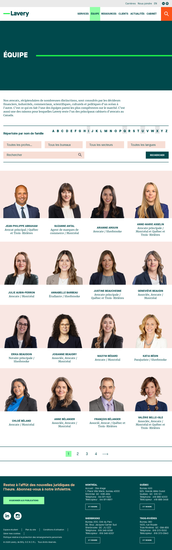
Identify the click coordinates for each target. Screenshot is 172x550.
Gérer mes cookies (11, 534)
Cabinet (152, 14)
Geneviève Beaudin (150, 291)
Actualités (137, 14)
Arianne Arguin (107, 228)
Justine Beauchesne (107, 291)
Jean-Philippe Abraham (21, 226)
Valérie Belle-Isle (150, 417)
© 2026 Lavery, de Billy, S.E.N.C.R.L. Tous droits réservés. (30, 542)
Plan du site (30, 530)
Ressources (108, 14)
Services (83, 14)
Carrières (130, 4)
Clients (123, 14)
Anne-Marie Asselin (150, 224)
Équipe (95, 14)
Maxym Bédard (107, 356)
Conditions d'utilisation (53, 530)
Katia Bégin (150, 356)
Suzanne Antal (64, 226)
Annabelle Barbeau (64, 292)
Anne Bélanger (64, 419)
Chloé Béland (21, 421)
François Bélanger (107, 419)
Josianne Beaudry (64, 354)
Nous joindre (145, 4)
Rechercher (157, 155)
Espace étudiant (10, 530)
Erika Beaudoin (21, 354)
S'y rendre (92, 507)
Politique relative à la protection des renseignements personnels (32, 537)
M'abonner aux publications (23, 501)
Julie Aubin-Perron (21, 292)
